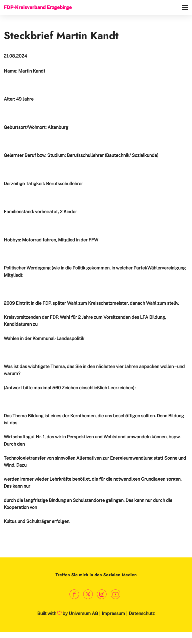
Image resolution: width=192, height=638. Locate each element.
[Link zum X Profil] (88, 594)
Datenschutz (142, 613)
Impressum (113, 613)
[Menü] (185, 8)
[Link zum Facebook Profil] (74, 594)
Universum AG (83, 613)
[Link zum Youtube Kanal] (115, 594)
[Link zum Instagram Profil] (101, 594)
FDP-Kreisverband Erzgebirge (38, 7)
